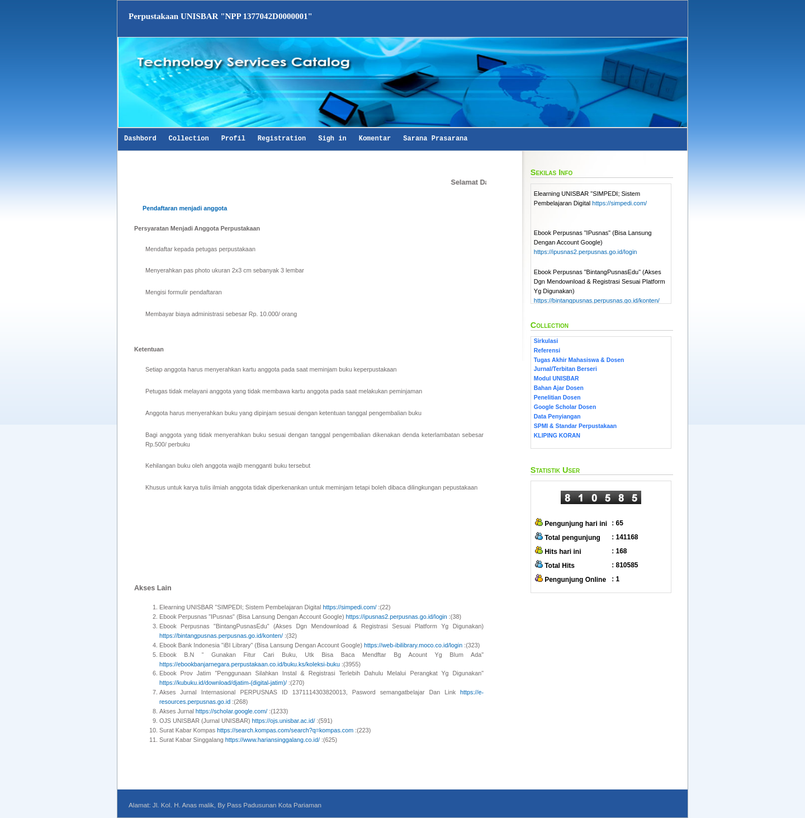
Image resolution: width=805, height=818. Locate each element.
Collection (189, 138)
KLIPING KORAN (557, 435)
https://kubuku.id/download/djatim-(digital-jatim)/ (223, 682)
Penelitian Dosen (557, 397)
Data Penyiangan (557, 416)
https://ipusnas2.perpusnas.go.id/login (396, 616)
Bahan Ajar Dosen (559, 388)
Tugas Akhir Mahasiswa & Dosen (579, 360)
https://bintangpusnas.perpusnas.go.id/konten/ (221, 635)
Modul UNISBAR (556, 378)
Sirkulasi (546, 341)
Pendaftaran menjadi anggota (185, 208)
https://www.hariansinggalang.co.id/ (272, 739)
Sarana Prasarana (435, 138)
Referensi (547, 350)
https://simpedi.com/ (349, 607)
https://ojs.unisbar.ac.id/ (283, 720)
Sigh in (332, 138)
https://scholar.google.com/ (231, 711)
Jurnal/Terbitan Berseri (565, 369)
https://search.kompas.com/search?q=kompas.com (285, 730)
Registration (282, 138)
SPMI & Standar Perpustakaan (575, 426)
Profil (233, 138)
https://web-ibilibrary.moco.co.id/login (413, 645)
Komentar (375, 138)
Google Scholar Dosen (565, 407)
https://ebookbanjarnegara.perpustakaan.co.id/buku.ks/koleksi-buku (249, 664)
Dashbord (140, 138)
